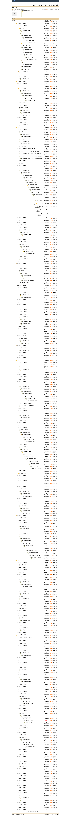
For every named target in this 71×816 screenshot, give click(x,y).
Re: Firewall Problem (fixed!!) (28, 280)
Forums (15, 4)
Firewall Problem (22, 270)
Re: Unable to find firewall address (25, 637)
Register (40, 0)
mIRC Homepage (55, 814)
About (27, 0)
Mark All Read (21, 814)
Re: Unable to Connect (20, 9)
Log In (57, 4)
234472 (57, 9)
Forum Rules (15, 814)
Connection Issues (22, 4)
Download (34, 0)
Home (20, 0)
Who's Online (52, 5)
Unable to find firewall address (23, 635)
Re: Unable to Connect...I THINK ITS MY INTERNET (27, 148)
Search (46, 5)
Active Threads (41, 5)
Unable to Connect (19, 21)
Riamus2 (43, 9)
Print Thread (14, 7)
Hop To (29, 811)
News (47, 0)
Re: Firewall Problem (24, 272)
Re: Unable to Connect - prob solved (25, 403)
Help (54, 0)
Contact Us (46, 814)
